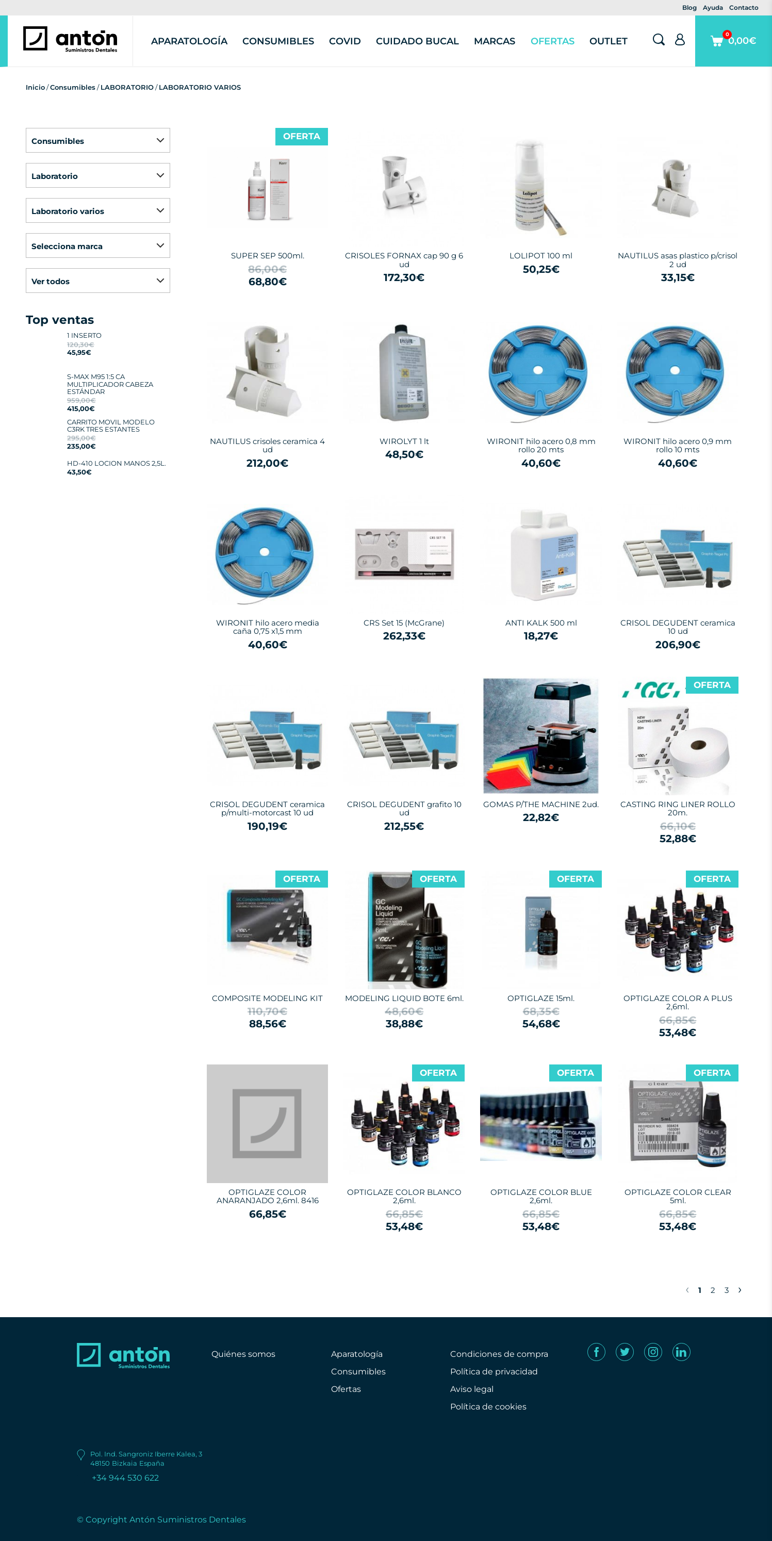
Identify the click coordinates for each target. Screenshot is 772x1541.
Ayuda (713, 7)
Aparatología (189, 41)
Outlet (608, 41)
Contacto (744, 7)
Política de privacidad (494, 1371)
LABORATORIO (127, 87)
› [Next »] (740, 1289)
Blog (689, 7)
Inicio (35, 87)
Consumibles (278, 41)
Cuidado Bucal (417, 41)
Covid (345, 41)
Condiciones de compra (499, 1354)
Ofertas (552, 41)
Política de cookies (488, 1407)
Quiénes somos (243, 1354)
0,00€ (733, 48)
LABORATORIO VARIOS (200, 87)
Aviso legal (472, 1389)
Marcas (494, 41)
